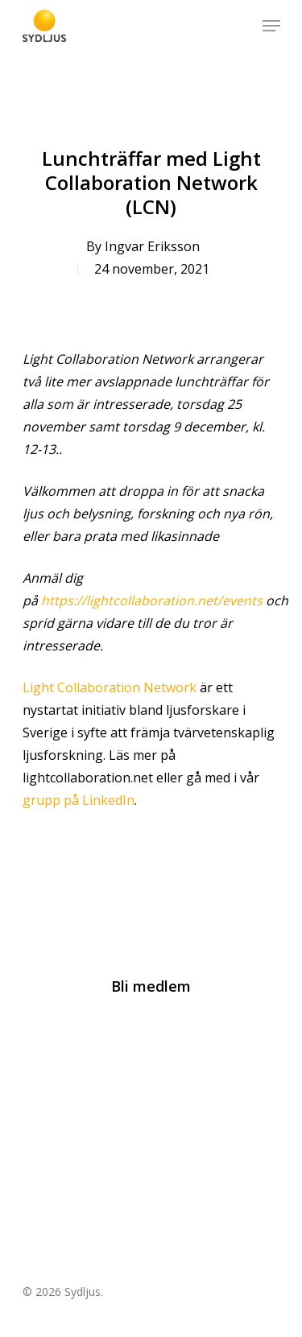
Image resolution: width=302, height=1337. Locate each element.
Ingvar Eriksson (152, 246)
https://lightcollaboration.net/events (152, 600)
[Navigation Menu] (271, 26)
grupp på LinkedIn (78, 800)
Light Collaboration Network (110, 687)
